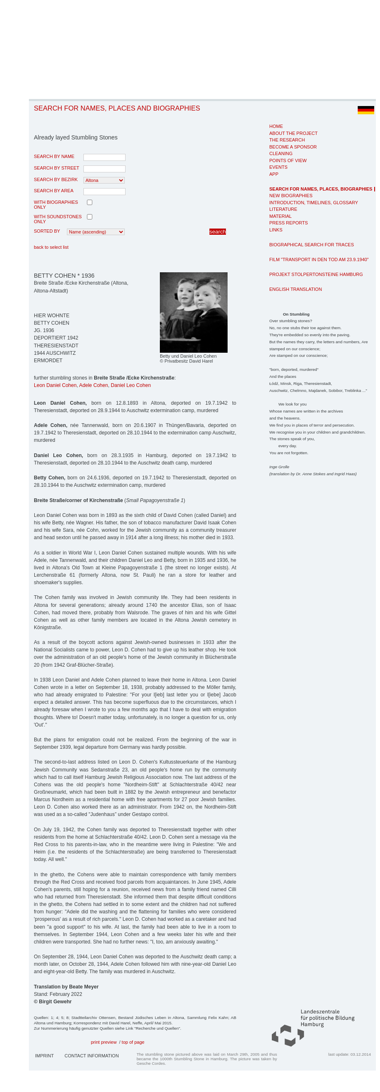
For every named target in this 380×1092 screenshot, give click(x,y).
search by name (54, 156)
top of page (133, 1042)
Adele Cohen (93, 385)
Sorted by (47, 231)
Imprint (44, 1055)
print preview (103, 1042)
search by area (54, 190)
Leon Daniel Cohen (55, 385)
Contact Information (91, 1055)
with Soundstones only (58, 219)
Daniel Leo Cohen (131, 385)
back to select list (51, 247)
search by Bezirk (56, 179)
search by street (56, 167)
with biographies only (56, 205)
